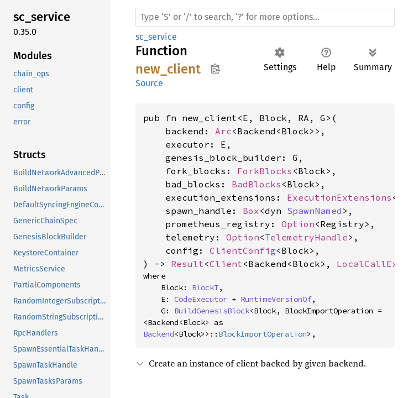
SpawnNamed (314, 210)
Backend (158, 334)
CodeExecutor (200, 299)
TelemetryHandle (306, 237)
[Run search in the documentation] (265, 17)
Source (149, 83)
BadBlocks (256, 184)
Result (187, 263)
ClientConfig (243, 250)
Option (298, 223)
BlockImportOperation (262, 334)
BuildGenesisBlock (211, 311)
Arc (223, 131)
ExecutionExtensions (339, 197)
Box (251, 210)
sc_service (156, 37)
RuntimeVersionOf (275, 299)
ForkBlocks (264, 170)
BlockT (205, 287)
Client (226, 263)
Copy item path (215, 68)
